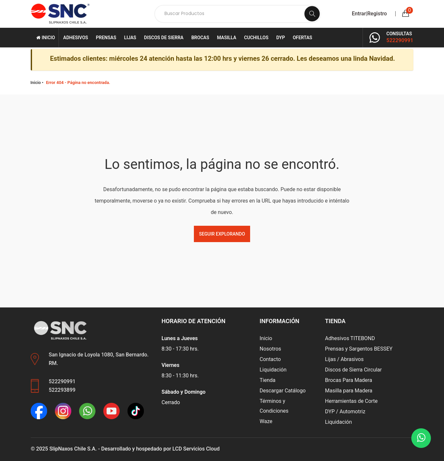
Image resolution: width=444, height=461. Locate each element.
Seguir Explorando (222, 234)
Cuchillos (256, 37)
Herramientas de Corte (351, 401)
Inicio (45, 37)
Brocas (200, 37)
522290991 (399, 40)
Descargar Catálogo (283, 390)
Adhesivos (75, 37)
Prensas (106, 37)
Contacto (270, 359)
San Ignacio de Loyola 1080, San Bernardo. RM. (98, 359)
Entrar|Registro (369, 13)
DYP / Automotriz (345, 411)
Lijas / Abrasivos (344, 359)
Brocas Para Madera (348, 380)
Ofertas (302, 37)
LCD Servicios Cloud (195, 449)
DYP (280, 37)
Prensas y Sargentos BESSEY (358, 349)
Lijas (130, 37)
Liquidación (273, 370)
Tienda (267, 380)
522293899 (62, 390)
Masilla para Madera (348, 390)
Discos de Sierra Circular (353, 370)
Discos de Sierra (164, 37)
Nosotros (270, 349)
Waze (266, 421)
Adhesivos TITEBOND (350, 338)
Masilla (226, 37)
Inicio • (36, 82)
